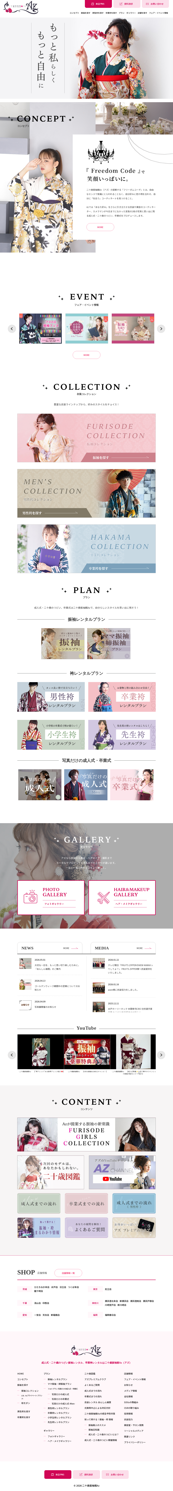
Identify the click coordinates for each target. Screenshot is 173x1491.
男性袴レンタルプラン (58, 1408)
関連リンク (129, 1436)
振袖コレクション (30, 1390)
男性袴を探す (98, 12)
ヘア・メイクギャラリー (59, 1441)
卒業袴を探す (111, 12)
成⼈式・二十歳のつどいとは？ (104, 1434)
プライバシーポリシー (135, 1442)
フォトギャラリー (56, 1436)
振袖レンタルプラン (57, 1379)
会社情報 (128, 1396)
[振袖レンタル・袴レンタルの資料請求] (126, 4)
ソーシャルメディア (133, 1430)
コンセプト (74, 12)
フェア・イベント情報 (158, 12)
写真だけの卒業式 (60, 1399)
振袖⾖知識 (94, 1429)
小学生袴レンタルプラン (59, 1417)
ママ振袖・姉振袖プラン (59, 1383)
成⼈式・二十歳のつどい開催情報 (100, 1440)
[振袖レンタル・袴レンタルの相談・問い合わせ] (155, 4)
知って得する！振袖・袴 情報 (98, 1419)
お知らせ (128, 1385)
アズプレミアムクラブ (95, 1379)
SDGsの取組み (131, 1402)
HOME (20, 1373)
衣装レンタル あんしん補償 (97, 1402)
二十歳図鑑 (89, 1373)
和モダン (25, 1403)
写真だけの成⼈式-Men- (63, 1403)
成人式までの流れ (93, 1390)
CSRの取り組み (131, 1407)
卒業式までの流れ (93, 1396)
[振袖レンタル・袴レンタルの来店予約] (98, 4)
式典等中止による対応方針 (97, 1407)
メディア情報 (130, 1390)
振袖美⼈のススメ (97, 1425)
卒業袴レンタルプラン (58, 1412)
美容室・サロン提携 (134, 1425)
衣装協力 (128, 1419)
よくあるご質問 (92, 1385)
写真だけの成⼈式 (60, 1394)
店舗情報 (128, 1373)
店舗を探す (142, 12)
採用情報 (128, 1413)
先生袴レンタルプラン (58, 1422)
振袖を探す (85, 12)
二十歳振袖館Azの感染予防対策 (99, 1413)
